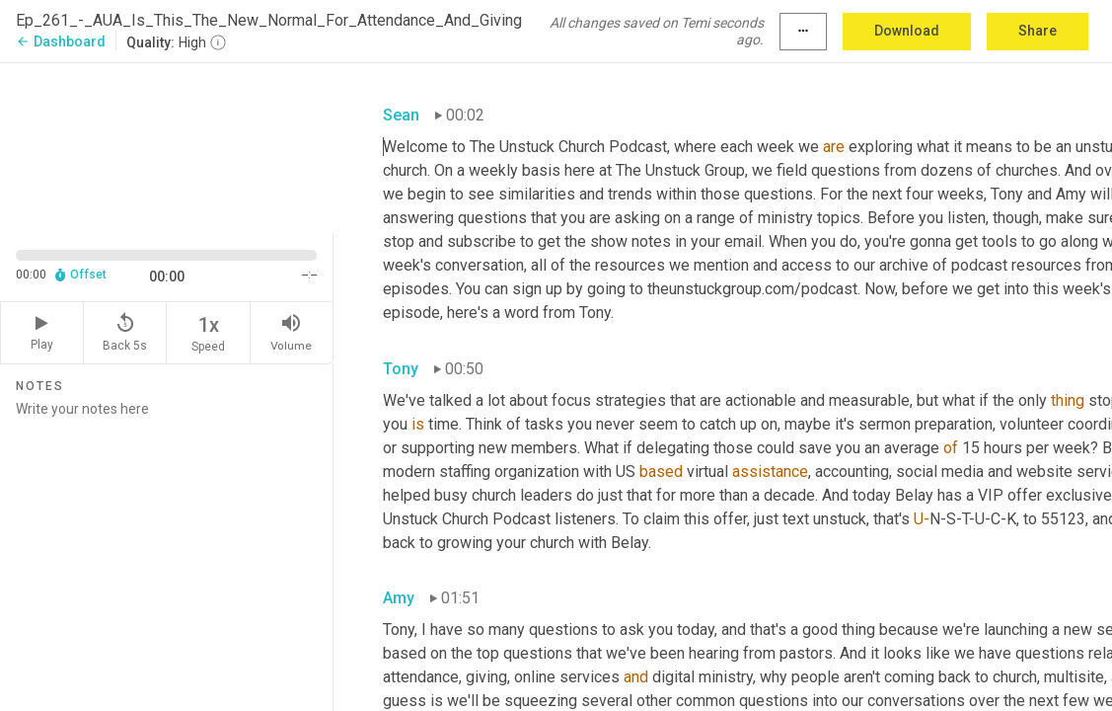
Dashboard (61, 41)
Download (906, 31)
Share (1037, 31)
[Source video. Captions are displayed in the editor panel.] (167, 146)
